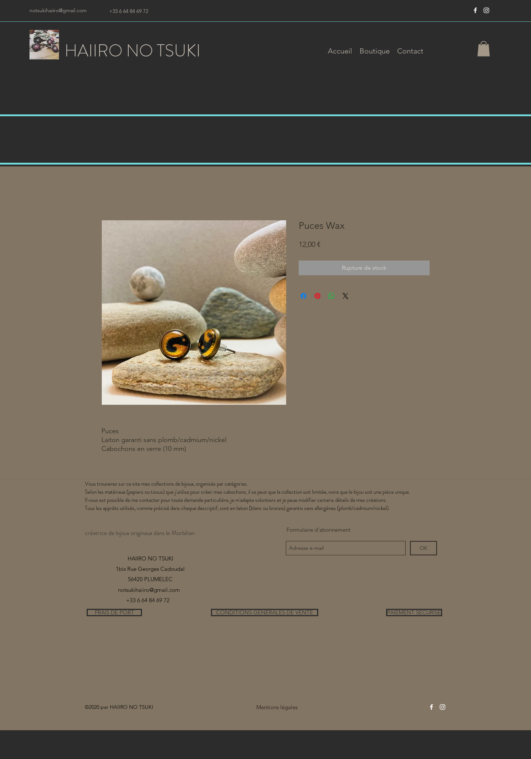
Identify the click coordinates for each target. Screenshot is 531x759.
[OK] (423, 548)
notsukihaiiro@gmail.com (58, 10)
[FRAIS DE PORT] (114, 612)
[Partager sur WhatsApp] (331, 295)
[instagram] (486, 10)
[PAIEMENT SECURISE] (414, 612)
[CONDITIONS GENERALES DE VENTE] (264, 612)
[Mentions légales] (277, 707)
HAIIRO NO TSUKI (133, 51)
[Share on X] (345, 295)
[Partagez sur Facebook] (303, 295)
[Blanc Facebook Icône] (475, 10)
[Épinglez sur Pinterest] (317, 295)
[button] (374, 50)
